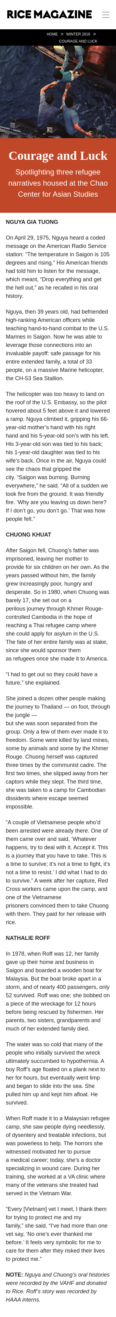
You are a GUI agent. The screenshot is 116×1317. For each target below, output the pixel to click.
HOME (52, 34)
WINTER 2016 (78, 34)
